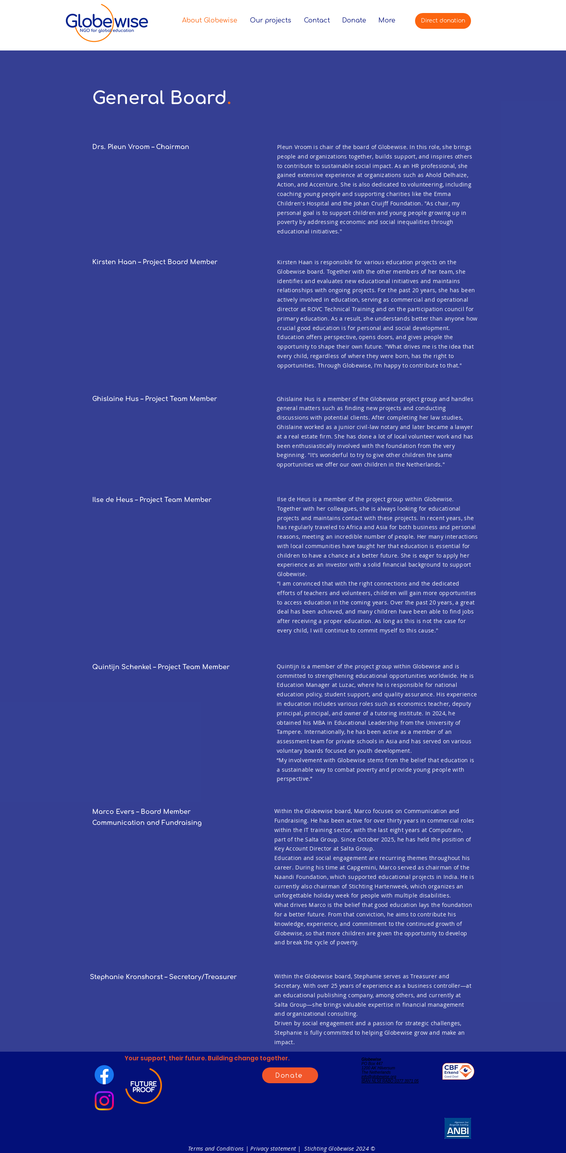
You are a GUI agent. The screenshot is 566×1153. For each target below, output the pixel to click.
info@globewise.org (378, 1077)
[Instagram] (104, 1101)
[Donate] (290, 1075)
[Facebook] (104, 1075)
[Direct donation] (443, 21)
